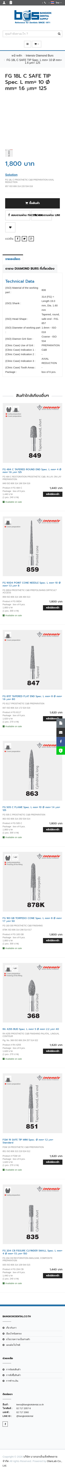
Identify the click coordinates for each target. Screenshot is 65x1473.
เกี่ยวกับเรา (11, 1328)
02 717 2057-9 (23, 1408)
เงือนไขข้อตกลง (13, 1333)
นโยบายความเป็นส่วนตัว (18, 1339)
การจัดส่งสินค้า (13, 1369)
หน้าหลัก (17, 55)
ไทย (56, 2)
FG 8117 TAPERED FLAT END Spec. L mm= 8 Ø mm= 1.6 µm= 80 (32, 698)
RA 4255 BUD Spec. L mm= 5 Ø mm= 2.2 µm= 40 (31, 1029)
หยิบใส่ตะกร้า (52, 494)
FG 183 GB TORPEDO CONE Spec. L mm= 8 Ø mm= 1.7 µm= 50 (32, 919)
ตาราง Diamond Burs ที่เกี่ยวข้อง (30, 268)
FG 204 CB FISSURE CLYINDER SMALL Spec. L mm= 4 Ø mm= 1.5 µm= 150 (32, 1252)
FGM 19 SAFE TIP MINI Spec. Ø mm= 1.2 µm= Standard (28, 1141)
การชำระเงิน (12, 1381)
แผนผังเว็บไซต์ (13, 1345)
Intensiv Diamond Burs (39, 55)
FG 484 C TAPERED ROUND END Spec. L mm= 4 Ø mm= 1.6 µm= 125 (32, 471)
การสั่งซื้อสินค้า (13, 1375)
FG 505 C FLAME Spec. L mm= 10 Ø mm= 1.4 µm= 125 (31, 808)
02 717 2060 (22, 1412)
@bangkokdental (24, 1416)
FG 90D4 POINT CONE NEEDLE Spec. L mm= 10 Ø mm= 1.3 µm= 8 (32, 584)
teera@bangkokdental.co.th (30, 1404)
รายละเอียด (12, 259)
